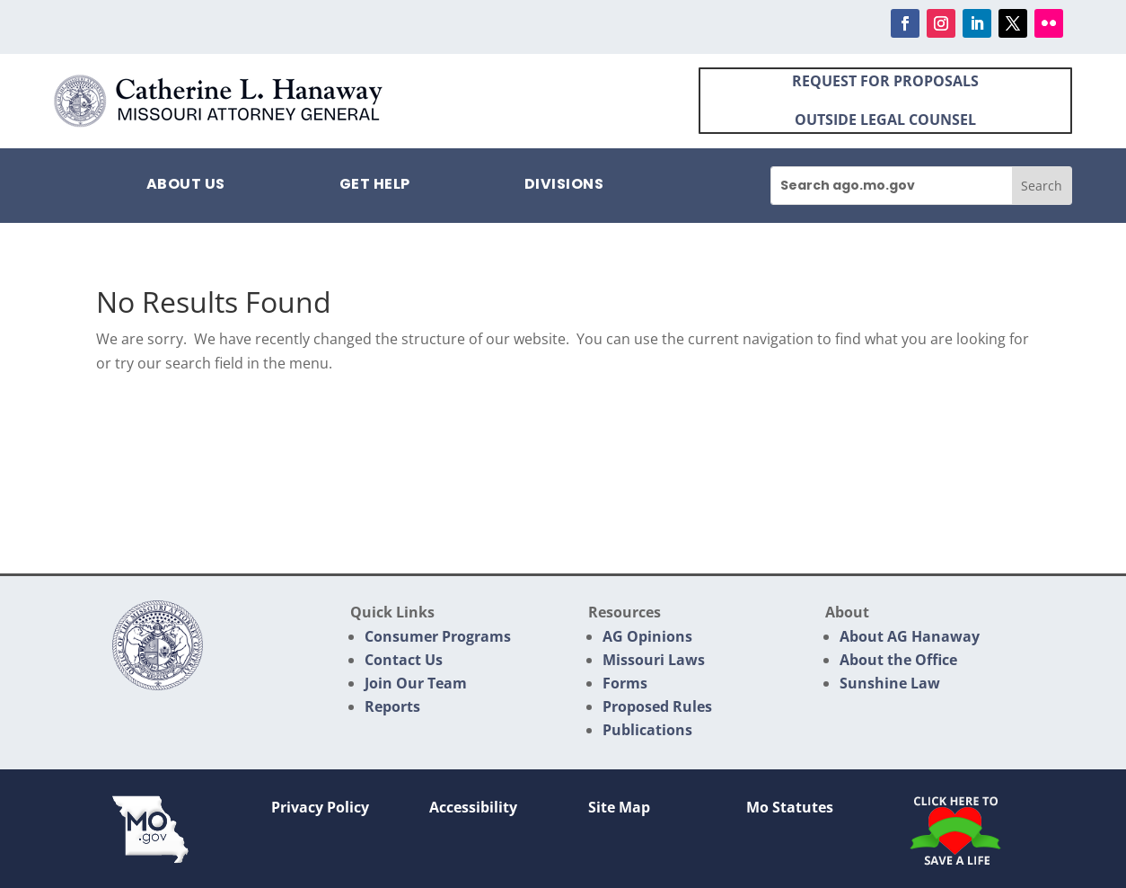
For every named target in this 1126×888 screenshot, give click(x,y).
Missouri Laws (654, 660)
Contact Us (404, 660)
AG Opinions (647, 636)
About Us (185, 186)
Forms (625, 683)
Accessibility (473, 807)
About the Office (898, 660)
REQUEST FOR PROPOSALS (885, 81)
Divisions (564, 186)
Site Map (619, 807)
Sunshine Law (890, 683)
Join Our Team (416, 683)
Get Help (374, 186)
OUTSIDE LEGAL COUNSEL (885, 119)
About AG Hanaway (910, 636)
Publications (647, 730)
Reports (392, 706)
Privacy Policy (320, 807)
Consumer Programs (438, 636)
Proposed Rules (657, 706)
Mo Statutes (789, 807)
